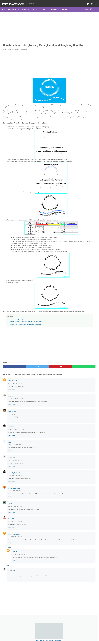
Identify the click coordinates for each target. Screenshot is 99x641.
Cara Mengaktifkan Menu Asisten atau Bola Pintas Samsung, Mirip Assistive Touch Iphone (83, 41)
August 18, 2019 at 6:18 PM (15, 415)
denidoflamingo (12, 397)
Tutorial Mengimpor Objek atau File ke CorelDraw (23, 335)
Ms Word (91, 130)
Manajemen (80, 127)
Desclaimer (46, 635)
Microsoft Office (15, 6)
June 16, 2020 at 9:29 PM (15, 476)
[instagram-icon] (90, 2)
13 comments (23, 51)
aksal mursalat (12, 427)
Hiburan (65, 6)
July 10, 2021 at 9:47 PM (18, 574)
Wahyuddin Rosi (12, 537)
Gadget (46, 6)
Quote (78, 136)
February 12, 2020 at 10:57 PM (16, 445)
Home (4, 6)
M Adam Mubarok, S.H (14, 504)
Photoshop (37, 6)
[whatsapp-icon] (94, 2)
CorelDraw (27, 6)
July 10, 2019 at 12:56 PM (15, 399)
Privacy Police (38, 635)
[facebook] (11, 383)
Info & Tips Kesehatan (14, 552)
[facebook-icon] (86, 2)
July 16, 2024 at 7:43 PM (14, 593)
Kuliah (73, 127)
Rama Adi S (15, 571)
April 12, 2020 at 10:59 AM (15, 461)
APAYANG (11, 412)
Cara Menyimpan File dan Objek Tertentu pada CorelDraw (25, 338)
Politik (91, 133)
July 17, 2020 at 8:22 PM (14, 507)
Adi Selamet (11, 443)
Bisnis (73, 124)
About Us (53, 635)
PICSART (85, 133)
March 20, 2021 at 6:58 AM (15, 539)
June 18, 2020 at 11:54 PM (15, 491)
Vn (81, 139)
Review (83, 136)
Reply (9, 405)
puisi (73, 136)
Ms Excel (74, 130)
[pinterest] (42, 383)
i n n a (10, 458)
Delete (13, 405)
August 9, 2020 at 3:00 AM (15, 524)
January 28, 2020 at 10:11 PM (16, 430)
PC (73, 133)
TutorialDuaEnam (14, 2)
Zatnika (10, 521)
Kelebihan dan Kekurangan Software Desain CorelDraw (25, 340)
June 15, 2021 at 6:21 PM (15, 555)
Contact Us (60, 635)
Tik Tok (89, 136)
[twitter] (26, 383)
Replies (10, 567)
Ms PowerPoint (83, 130)
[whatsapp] (57, 383)
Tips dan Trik (56, 6)
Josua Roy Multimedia (14, 489)
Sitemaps (67, 635)
